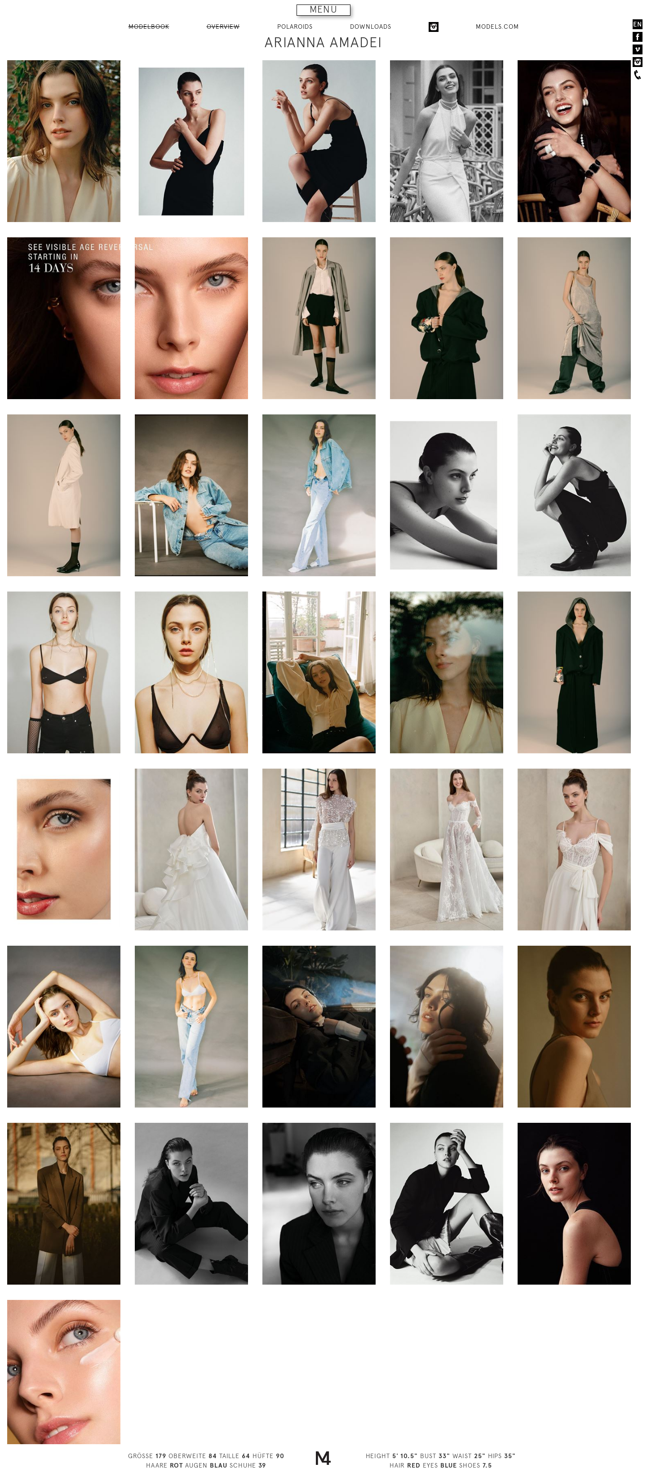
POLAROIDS (295, 26)
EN (637, 24)
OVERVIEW (223, 26)
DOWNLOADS (370, 26)
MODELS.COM (497, 26)
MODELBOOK (149, 26)
